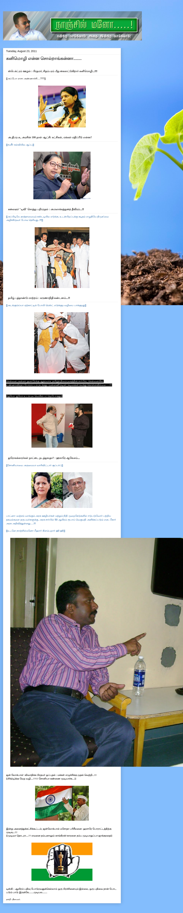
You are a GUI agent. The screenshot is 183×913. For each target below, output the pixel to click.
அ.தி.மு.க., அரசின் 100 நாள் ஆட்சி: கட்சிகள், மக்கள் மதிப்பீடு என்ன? (50, 137)
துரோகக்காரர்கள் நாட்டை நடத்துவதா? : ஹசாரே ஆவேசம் (43, 458)
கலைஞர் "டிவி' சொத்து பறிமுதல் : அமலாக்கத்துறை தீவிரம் (44, 209)
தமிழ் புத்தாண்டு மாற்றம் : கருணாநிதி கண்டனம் (37, 298)
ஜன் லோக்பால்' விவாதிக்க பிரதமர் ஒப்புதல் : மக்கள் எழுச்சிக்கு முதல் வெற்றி (49, 775)
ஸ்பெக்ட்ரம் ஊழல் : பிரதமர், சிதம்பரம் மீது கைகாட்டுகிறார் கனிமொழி (50, 71)
